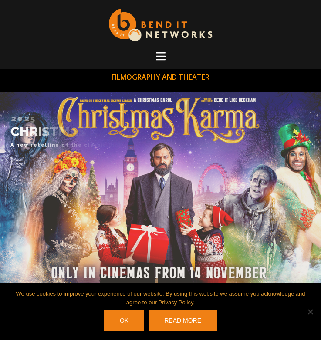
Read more (182, 320)
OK (124, 320)
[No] (310, 311)
